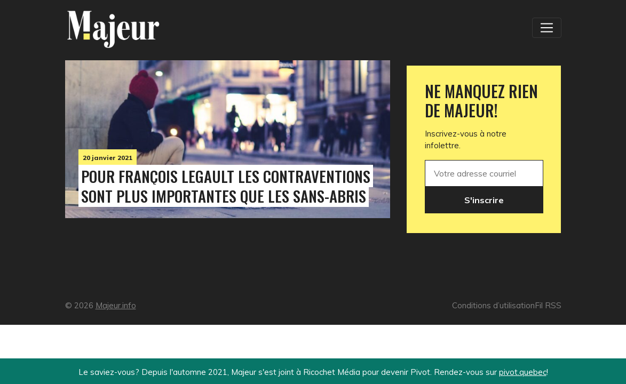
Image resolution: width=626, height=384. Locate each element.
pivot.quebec (522, 372)
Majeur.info (116, 305)
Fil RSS (548, 305)
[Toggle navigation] (546, 28)
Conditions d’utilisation (493, 305)
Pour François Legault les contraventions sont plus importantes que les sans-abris (225, 186)
